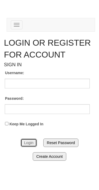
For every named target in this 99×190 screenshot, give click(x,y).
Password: (14, 98)
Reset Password (61, 143)
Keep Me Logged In (24, 124)
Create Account (49, 156)
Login (29, 143)
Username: (14, 73)
